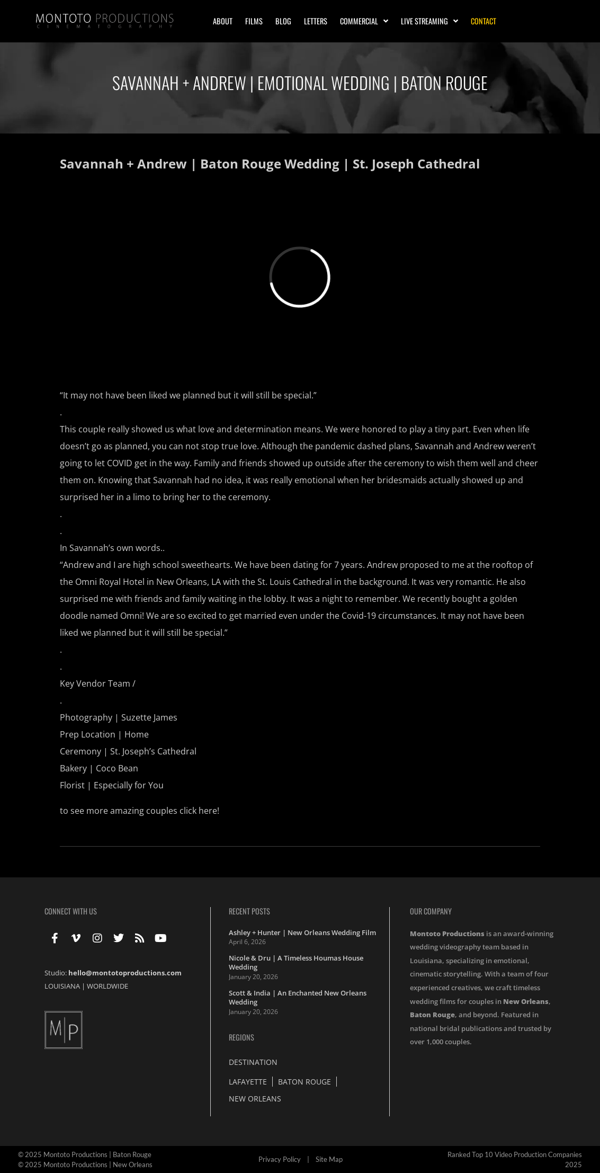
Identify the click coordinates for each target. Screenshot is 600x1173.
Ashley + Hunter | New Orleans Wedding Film (302, 932)
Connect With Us (70, 911)
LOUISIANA (62, 986)
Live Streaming (429, 21)
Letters (315, 20)
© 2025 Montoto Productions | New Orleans (85, 1164)
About (222, 20)
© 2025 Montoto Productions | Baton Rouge (84, 1154)
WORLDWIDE (107, 986)
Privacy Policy (279, 1159)
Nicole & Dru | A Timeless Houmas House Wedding (296, 962)
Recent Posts (249, 911)
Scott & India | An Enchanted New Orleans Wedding (297, 997)
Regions (241, 1037)
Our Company (431, 911)
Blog (283, 20)
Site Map (329, 1159)
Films (254, 20)
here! (209, 810)
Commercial (364, 21)
